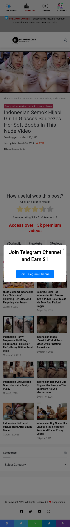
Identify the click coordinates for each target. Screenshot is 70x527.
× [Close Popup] (64, 249)
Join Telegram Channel (35, 274)
